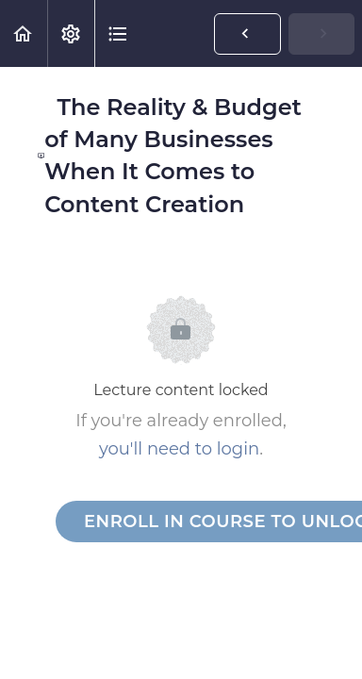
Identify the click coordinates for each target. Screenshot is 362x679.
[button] (23, 33)
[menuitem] (70, 33)
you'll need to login (179, 449)
